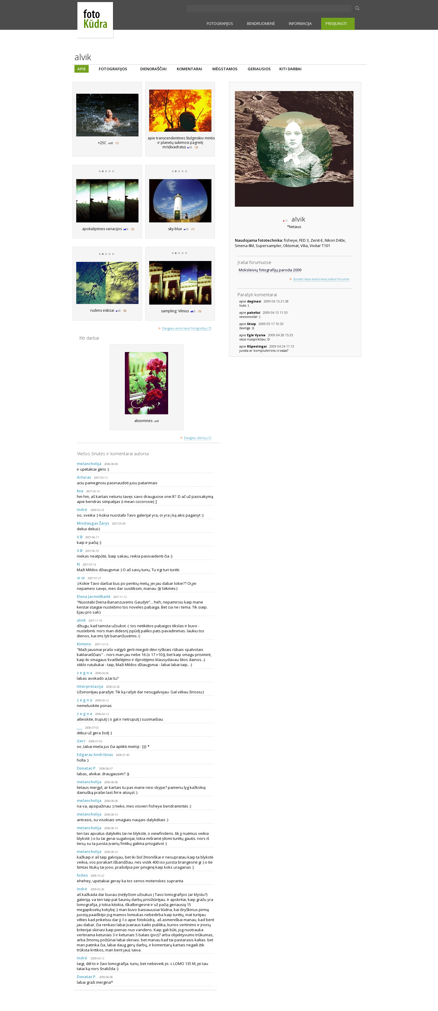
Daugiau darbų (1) (197, 438)
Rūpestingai (257, 346)
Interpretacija (90, 686)
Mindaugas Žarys (93, 523)
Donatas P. (86, 768)
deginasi (254, 301)
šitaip (252, 324)
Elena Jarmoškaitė (93, 596)
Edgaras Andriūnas (95, 754)
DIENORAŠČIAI (153, 68)
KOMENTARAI (189, 68)
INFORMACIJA (300, 23)
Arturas (84, 477)
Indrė (82, 509)
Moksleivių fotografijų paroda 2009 (270, 270)
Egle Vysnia (256, 335)
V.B (79, 536)
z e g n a (84, 672)
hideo (82, 875)
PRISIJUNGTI (336, 23)
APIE (81, 68)
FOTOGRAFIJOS (220, 23)
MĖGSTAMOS (225, 68)
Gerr (81, 740)
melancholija (89, 463)
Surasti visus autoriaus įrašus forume (321, 279)
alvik (81, 620)
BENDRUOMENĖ (261, 23)
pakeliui (254, 313)
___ (79, 727)
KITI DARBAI (290, 68)
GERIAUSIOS (259, 68)
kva (80, 490)
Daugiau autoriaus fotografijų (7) (186, 328)
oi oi (81, 577)
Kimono (84, 644)
